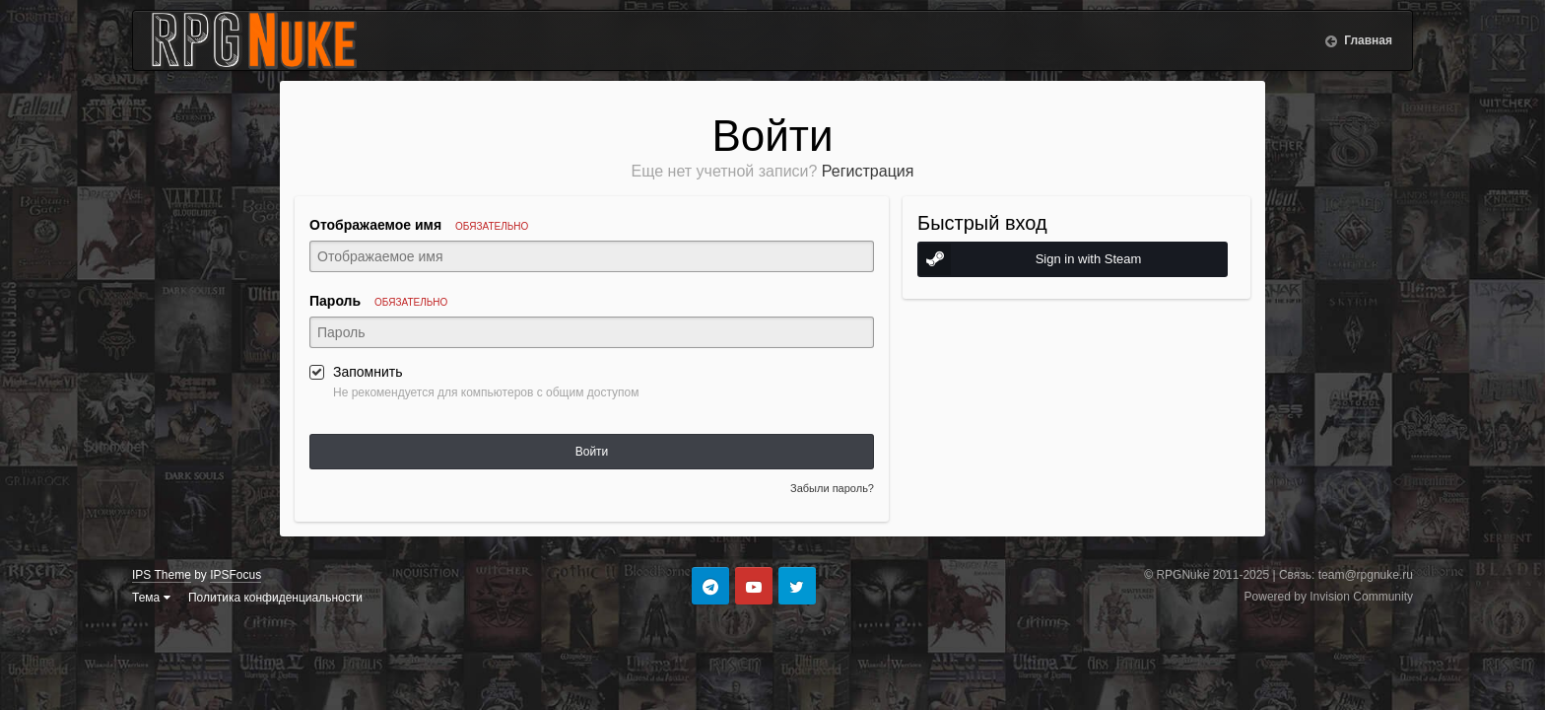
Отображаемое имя (418, 225)
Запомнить (368, 372)
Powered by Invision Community (1328, 597)
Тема (151, 597)
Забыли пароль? (832, 488)
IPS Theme (161, 575)
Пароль (378, 301)
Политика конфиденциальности (275, 597)
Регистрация (868, 171)
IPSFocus (235, 575)
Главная (1366, 40)
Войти (592, 452)
